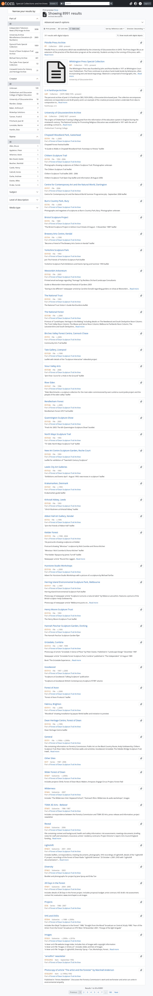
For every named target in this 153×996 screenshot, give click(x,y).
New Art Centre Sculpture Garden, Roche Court (68, 450)
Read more (49, 55)
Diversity (49, 866)
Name (12, 136)
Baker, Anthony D (23, 108)
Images (48, 934)
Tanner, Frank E (23, 117)
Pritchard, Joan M (23, 121)
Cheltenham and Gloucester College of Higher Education (23, 93)
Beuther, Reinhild (23, 164)
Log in (146, 4)
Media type (14, 207)
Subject (13, 192)
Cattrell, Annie (23, 172)
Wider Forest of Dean (55, 772)
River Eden (50, 382)
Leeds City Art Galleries (56, 467)
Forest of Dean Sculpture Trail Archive (23, 52)
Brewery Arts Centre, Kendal (58, 233)
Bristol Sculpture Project (56, 217)
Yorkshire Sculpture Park (57, 250)
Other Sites (50, 758)
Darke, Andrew (23, 177)
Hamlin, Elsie (23, 130)
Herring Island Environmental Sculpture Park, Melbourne (72, 582)
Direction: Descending (135, 29)
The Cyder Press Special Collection (23, 63)
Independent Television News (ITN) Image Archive (23, 29)
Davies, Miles (23, 181)
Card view (63, 29)
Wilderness (50, 788)
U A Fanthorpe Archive (56, 90)
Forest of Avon (52, 687)
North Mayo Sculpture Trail (58, 434)
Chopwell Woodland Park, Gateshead (63, 135)
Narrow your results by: (23, 11)
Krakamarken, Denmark (56, 483)
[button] (131, 3)
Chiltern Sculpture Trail (56, 155)
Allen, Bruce (23, 146)
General (48, 737)
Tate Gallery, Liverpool (55, 349)
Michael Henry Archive (23, 58)
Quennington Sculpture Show (59, 418)
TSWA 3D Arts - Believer (56, 805)
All (10, 24)
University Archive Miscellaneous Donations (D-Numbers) (23, 37)
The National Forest (54, 312)
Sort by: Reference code (114, 29)
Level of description (19, 199)
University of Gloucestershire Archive (63, 112)
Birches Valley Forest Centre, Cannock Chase (66, 333)
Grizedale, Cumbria (54, 642)
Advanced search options (57, 22)
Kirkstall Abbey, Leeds (55, 499)
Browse (53, 4)
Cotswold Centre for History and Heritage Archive (23, 70)
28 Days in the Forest (55, 883)
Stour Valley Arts (53, 366)
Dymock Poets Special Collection (23, 45)
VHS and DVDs (52, 916)
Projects (48, 902)
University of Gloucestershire (23, 100)
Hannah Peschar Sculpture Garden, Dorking (66, 626)
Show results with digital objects (130, 35)
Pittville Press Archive (55, 42)
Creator (13, 78)
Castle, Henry (23, 168)
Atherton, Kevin (23, 155)
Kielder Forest (51, 532)
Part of (12, 18)
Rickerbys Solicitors (23, 113)
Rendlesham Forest (54, 401)
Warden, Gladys (23, 104)
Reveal (48, 823)
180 (110, 992)
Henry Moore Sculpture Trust (59, 609)
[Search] (87, 3)
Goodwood (50, 667)
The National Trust (54, 295)
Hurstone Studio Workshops (58, 565)
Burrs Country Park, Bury (57, 201)
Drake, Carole (23, 185)
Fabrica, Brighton (53, 704)
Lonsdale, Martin (23, 126)
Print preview (49, 29)
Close (56, 10)
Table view (74, 29)
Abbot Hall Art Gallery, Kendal (59, 516)
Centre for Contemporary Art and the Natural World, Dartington (76, 184)
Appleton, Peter (23, 151)
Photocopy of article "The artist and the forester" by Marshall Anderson (79, 970)
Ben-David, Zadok (23, 159)
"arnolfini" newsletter (55, 956)
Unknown (23, 88)
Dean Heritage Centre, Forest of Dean (63, 720)
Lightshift (49, 845)
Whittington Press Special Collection (86, 61)
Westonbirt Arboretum (56, 270)
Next (116, 992)
